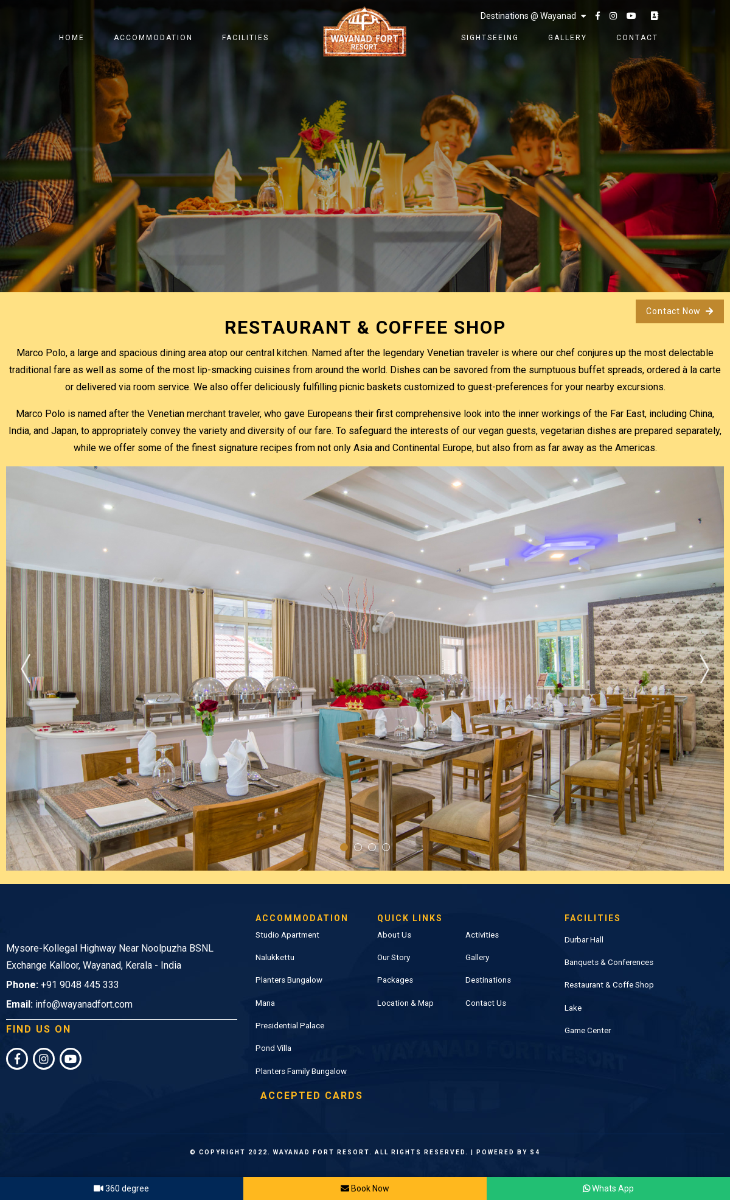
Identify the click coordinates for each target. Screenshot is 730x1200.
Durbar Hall (584, 939)
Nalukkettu (274, 957)
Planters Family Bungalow (301, 1071)
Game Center (588, 1030)
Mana (265, 1003)
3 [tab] (372, 847)
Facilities (245, 37)
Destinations (488, 979)
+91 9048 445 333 (80, 985)
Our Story (393, 957)
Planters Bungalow (288, 979)
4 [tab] (386, 847)
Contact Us (485, 1003)
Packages (395, 979)
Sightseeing (490, 37)
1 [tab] (344, 847)
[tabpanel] (365, 668)
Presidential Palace (289, 1025)
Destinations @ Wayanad (533, 16)
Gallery (567, 37)
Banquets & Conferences (609, 962)
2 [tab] (358, 847)
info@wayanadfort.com (84, 1004)
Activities (482, 934)
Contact (637, 37)
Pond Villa (273, 1048)
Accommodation (153, 37)
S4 (535, 1152)
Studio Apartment (287, 934)
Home (72, 37)
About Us (394, 934)
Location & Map (405, 1003)
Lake (573, 1007)
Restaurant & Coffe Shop (609, 984)
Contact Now (680, 311)
